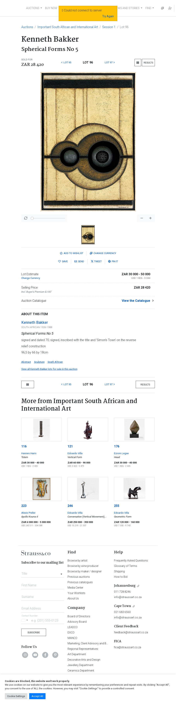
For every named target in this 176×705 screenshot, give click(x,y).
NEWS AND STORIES (127, 8)
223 (24, 506)
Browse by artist (77, 560)
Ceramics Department (81, 670)
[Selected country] (25, 620)
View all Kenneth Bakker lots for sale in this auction (49, 369)
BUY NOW (51, 8)
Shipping (119, 571)
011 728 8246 (122, 591)
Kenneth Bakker (34, 322)
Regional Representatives (83, 648)
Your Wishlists (76, 593)
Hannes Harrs (28, 453)
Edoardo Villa (75, 453)
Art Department (77, 654)
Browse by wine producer (83, 565)
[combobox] (42, 572)
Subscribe (33, 632)
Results (148, 62)
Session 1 (109, 27)
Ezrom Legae (121, 453)
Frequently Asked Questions (131, 560)
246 (70, 506)
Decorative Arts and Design (84, 659)
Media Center (75, 587)
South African (55, 361)
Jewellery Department (80, 665)
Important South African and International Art (67, 27)
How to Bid (120, 576)
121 (70, 446)
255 (116, 506)
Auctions (27, 27)
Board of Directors (79, 616)
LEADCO (73, 627)
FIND (148, 8)
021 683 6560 (122, 612)
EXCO (71, 632)
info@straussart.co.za (128, 597)
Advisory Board (77, 621)
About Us (73, 598)
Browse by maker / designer (85, 571)
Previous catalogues (80, 582)
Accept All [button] (37, 696)
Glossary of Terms (125, 565)
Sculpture (39, 361)
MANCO (72, 638)
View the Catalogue (136, 301)
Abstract (26, 361)
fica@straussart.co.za (127, 647)
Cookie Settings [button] (16, 696)
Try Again (108, 16)
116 (24, 446)
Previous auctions (79, 576)
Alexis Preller (28, 512)
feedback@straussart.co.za (131, 632)
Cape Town (122, 606)
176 (116, 446)
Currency (103, 253)
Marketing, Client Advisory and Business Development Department (107, 643)
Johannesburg (125, 585)
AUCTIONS (32, 8)
